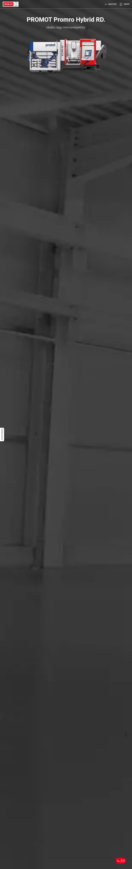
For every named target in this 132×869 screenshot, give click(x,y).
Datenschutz (2, 434)
